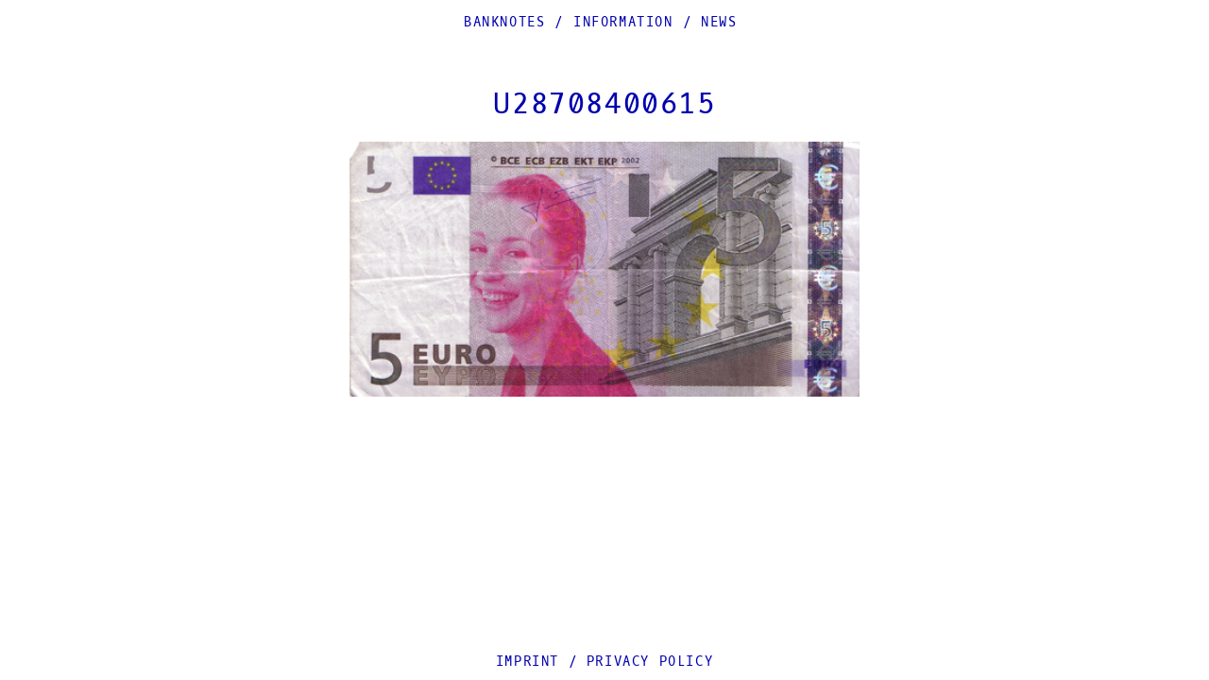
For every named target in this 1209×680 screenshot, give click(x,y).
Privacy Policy (650, 662)
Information (623, 22)
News (719, 22)
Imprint (527, 662)
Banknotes (504, 22)
